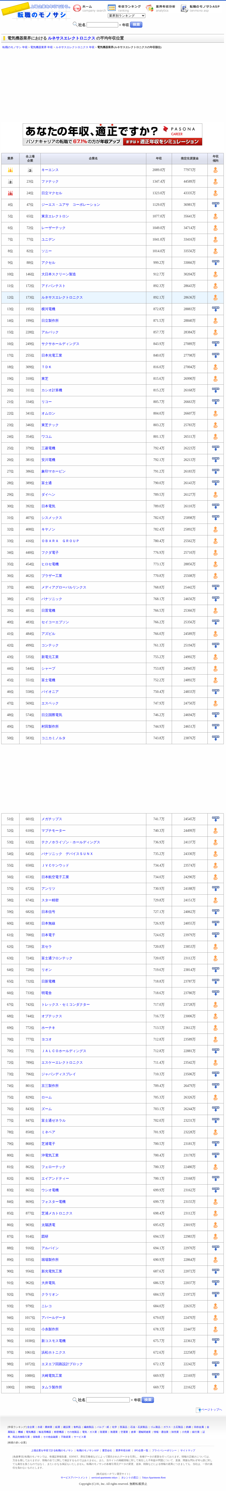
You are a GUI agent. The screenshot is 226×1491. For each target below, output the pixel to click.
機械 (20, 1432)
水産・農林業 (45, 1427)
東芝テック (50, 425)
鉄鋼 (188, 1427)
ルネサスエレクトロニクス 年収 (75, 47)
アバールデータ (53, 1318)
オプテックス (51, 1016)
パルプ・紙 (103, 1427)
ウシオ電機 (50, 1190)
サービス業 (80, 1436)
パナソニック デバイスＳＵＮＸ (67, 854)
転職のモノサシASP (201, 8)
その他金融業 (50, 1436)
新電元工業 (50, 657)
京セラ (46, 946)
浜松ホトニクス (53, 1352)
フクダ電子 (50, 552)
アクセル (48, 262)
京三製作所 (50, 1086)
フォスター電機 (53, 1202)
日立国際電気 (51, 715)
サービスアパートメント (74, 1477)
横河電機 (48, 309)
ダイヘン (48, 494)
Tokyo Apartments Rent (154, 1477)
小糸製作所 (50, 1329)
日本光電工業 (51, 355)
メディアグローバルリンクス (63, 587)
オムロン (48, 413)
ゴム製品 (155, 1427)
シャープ (48, 668)
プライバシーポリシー (164, 1450)
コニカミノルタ (53, 738)
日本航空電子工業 (55, 877)
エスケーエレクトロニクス (62, 1062)
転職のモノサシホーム (90, 8)
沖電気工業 (50, 1155)
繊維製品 (89, 1427)
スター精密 (50, 900)
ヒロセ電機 (50, 564)
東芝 (44, 378)
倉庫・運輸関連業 (141, 1432)
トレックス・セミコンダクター (65, 1004)
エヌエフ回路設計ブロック (62, 1364)
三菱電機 (48, 448)
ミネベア (48, 1132)
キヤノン (48, 529)
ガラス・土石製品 (173, 1427)
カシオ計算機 (51, 390)
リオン (46, 970)
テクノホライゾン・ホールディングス (70, 842)
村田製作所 (50, 726)
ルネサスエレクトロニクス (71, 38)
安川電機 (48, 460)
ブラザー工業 (51, 576)
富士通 (46, 483)
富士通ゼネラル (53, 1120)
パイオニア (50, 692)
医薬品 (123, 1427)
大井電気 (48, 1283)
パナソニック (51, 599)
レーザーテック (53, 228)
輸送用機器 (45, 1432)
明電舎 (46, 993)
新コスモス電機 (53, 1341)
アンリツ (48, 888)
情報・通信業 (161, 1432)
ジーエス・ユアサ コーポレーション (70, 205)
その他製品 (73, 1432)
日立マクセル (51, 193)
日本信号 (48, 912)
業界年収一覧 (125, 8)
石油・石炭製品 (139, 1427)
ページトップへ (209, 1409)
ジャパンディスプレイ (58, 1074)
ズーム (46, 1109)
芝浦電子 (48, 1144)
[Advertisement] (81, 86)
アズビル (48, 634)
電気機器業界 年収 (41, 47)
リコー (46, 402)
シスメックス (51, 518)
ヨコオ (46, 1039)
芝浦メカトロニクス (57, 1213)
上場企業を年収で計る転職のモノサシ (52, 1450)
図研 (44, 1236)
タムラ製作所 (51, 1387)
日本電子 (48, 935)
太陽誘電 (48, 1225)
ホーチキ (48, 1028)
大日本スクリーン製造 (58, 274)
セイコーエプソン (55, 622)
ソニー (46, 251)
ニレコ (46, 1306)
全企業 (31, 1427)
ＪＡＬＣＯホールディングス (63, 1051)
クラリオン (50, 1294)
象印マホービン (53, 471)
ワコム (46, 436)
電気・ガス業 (89, 1432)
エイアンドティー (55, 1178)
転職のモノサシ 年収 (15, 47)
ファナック (50, 181)
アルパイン (50, 1248)
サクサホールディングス (60, 344)
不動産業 (66, 1436)
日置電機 (48, 610)
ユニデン (48, 239)
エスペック (50, 703)
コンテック (50, 645)
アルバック (50, 332)
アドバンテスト (53, 286)
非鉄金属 (199, 1427)
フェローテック (53, 1167)
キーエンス (50, 170)
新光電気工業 (51, 1271)
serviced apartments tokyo (104, 1477)
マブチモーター (53, 830)
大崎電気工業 (51, 1376)
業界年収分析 (163, 8)
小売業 (185, 1432)
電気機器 (31, 1432)
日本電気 (48, 506)
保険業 (36, 1436)
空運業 (124, 1432)
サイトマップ (187, 1450)
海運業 (114, 1432)
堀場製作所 (50, 1260)
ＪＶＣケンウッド (55, 865)
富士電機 (48, 680)
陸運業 (103, 1432)
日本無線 (48, 923)
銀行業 (196, 1432)
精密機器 (59, 1432)
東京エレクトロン (55, 216)
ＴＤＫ (46, 367)
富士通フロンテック (57, 958)
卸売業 (175, 1432)
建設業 (67, 1427)
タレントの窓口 (129, 1477)
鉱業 (57, 1427)
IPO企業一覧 (141, 1450)
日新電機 (48, 981)
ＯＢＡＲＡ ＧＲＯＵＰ (60, 541)
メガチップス (51, 819)
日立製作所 (50, 320)
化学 (114, 1427)
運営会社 (107, 1450)
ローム (46, 1097)
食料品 (77, 1427)
